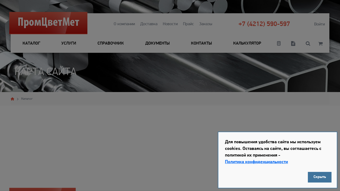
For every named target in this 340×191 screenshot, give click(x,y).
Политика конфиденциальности (256, 162)
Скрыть (319, 177)
